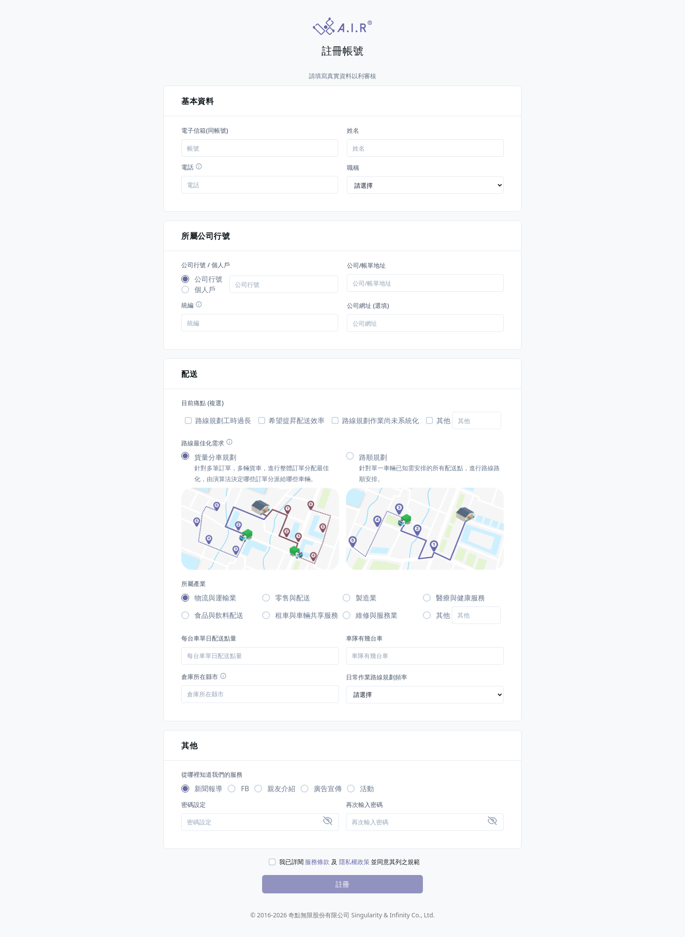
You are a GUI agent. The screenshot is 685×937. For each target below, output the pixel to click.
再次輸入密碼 (364, 804)
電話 (191, 167)
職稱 (353, 167)
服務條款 (317, 862)
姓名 (353, 130)
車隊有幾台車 (364, 638)
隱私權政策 (354, 862)
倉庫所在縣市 (204, 677)
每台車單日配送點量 (208, 638)
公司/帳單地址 (366, 265)
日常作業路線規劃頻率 (376, 677)
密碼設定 (193, 804)
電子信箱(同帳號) (204, 130)
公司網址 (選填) (368, 305)
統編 (191, 305)
